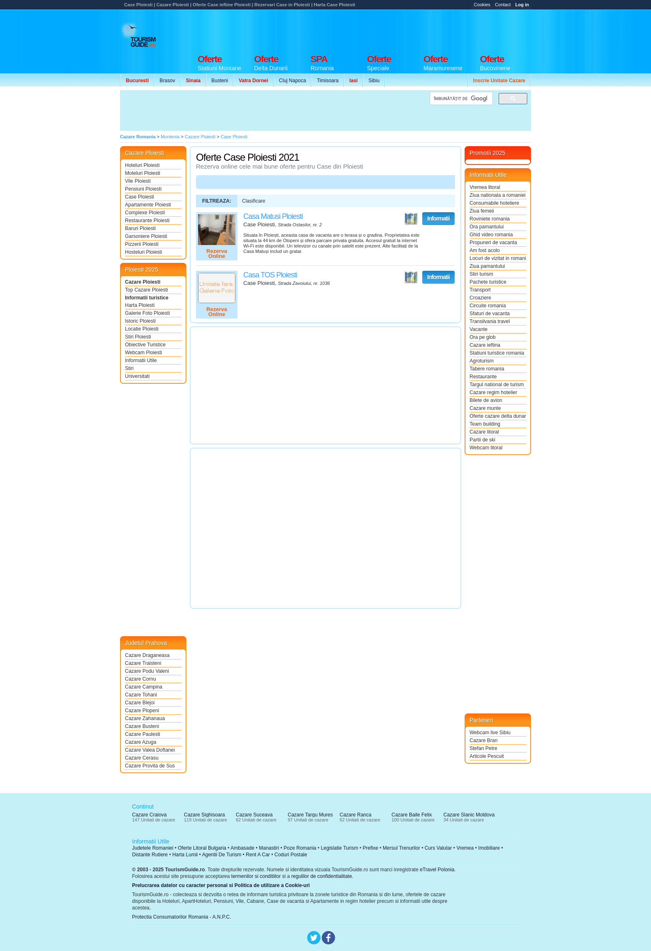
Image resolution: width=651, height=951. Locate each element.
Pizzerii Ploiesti (142, 244)
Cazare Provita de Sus (150, 766)
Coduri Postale (290, 855)
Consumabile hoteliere (494, 203)
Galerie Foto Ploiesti (147, 313)
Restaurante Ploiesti (147, 220)
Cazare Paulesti (142, 734)
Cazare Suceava (254, 815)
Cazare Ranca (356, 815)
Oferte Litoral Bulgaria (202, 848)
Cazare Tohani (141, 695)
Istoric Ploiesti (140, 321)
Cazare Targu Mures (310, 815)
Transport (480, 290)
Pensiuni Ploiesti (143, 189)
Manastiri (269, 848)
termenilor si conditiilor (256, 876)
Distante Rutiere (150, 855)
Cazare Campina (143, 687)
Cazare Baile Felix (412, 815)
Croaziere (480, 298)
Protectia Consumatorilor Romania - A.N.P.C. (181, 917)
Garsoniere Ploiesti (146, 236)
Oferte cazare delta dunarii (498, 416)
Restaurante (483, 377)
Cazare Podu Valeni (147, 671)
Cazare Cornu (140, 679)
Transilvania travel (490, 321)
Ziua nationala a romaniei (498, 195)
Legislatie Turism (339, 848)
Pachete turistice (488, 282)
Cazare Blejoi (139, 703)
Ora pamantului (487, 227)
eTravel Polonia (437, 870)
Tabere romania (487, 369)
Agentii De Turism (222, 855)
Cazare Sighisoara (204, 815)
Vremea (465, 848)
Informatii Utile (141, 360)
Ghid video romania (491, 235)
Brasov (167, 80)
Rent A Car (258, 855)
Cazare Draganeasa (147, 655)
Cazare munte (485, 408)
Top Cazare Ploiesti (146, 290)
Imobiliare (489, 848)
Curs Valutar (438, 848)
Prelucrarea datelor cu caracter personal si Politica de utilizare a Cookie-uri (221, 885)
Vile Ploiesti (138, 181)
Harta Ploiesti (139, 305)
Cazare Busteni (142, 726)
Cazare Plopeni (142, 710)
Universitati (137, 376)
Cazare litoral (484, 432)
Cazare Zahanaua (145, 718)
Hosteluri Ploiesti (143, 252)
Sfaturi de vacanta (490, 313)
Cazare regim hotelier (493, 392)
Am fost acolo (485, 250)
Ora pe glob (483, 337)
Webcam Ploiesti (143, 352)
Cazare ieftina (485, 345)
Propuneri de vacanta (493, 242)
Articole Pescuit (487, 756)
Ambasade (242, 848)
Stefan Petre (483, 748)
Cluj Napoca (292, 80)
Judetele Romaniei (152, 848)
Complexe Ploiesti (145, 213)
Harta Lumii (185, 855)
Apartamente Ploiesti (148, 205)
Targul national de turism (497, 384)
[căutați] (460, 98)
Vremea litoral (485, 187)
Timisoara (327, 80)
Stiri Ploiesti (138, 337)
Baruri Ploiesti (140, 228)
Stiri (129, 368)
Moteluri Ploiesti (142, 173)
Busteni (219, 80)
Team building (485, 424)
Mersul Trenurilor (401, 848)
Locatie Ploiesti (142, 329)
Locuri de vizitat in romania (498, 258)
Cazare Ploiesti (142, 282)
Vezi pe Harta (411, 218)
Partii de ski (482, 440)
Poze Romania (300, 848)
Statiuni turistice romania (497, 353)
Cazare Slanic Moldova (468, 815)
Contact (503, 4)
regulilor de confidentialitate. (322, 876)
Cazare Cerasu (142, 758)
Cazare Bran (483, 740)
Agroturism (482, 361)
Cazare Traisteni (143, 663)
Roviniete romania (490, 219)
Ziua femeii (482, 211)
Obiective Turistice (145, 345)
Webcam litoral (486, 448)
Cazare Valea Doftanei (150, 750)
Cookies (482, 4)
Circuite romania (488, 306)
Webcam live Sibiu (490, 732)
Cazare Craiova (149, 815)
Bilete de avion (486, 400)
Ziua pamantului (487, 266)
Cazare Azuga (140, 742)
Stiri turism (481, 274)
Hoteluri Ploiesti (142, 165)
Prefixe (370, 848)
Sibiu (373, 80)
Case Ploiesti (139, 197)
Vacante (478, 329)
